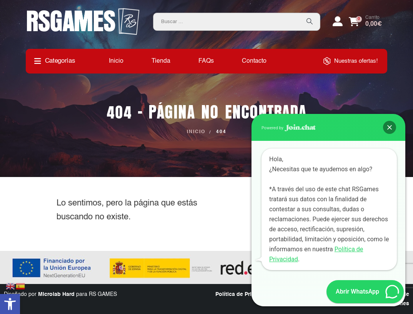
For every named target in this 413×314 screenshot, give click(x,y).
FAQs (206, 61)
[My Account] (338, 21)
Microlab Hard (56, 294)
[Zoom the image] (83, 11)
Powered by (288, 127)
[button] (10, 304)
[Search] (309, 21)
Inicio (116, 61)
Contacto (254, 61)
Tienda (161, 61)
